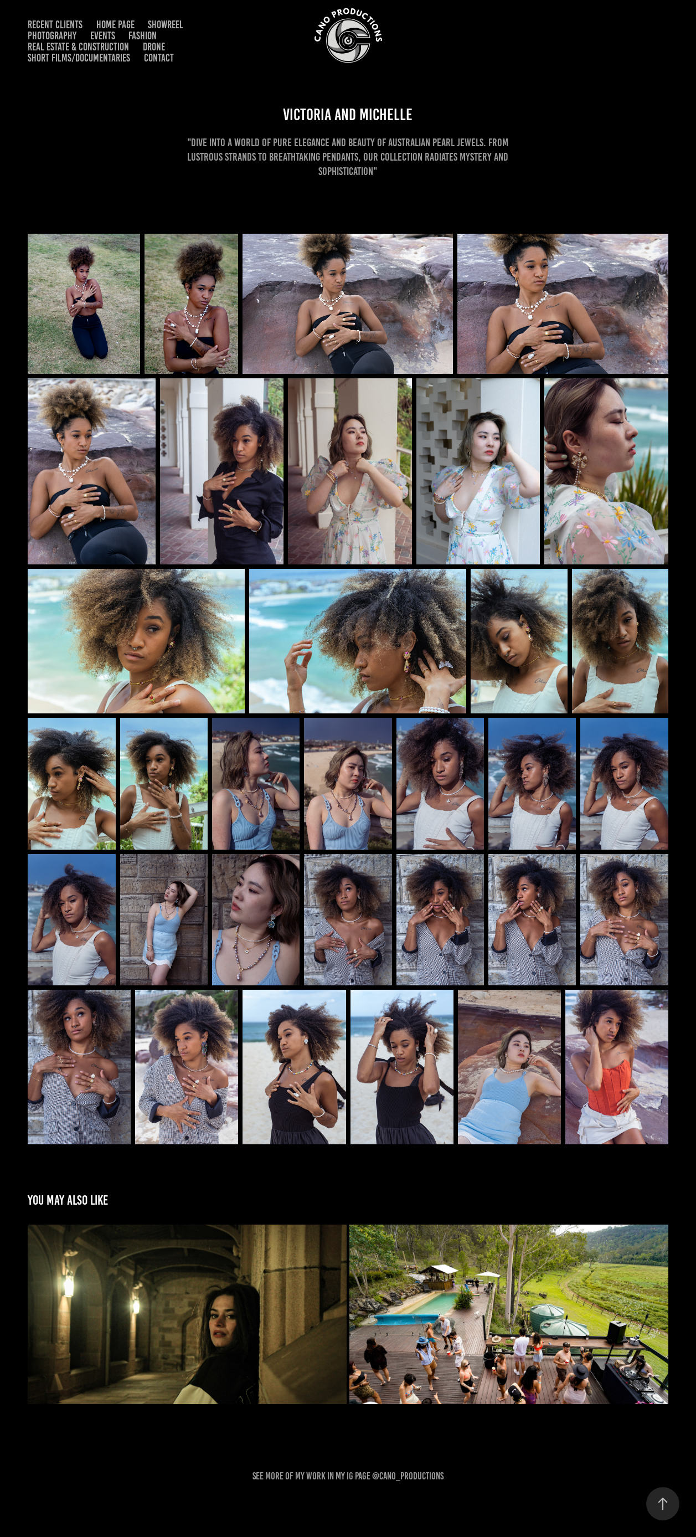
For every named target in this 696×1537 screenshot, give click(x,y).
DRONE (154, 47)
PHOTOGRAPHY (52, 36)
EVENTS (102, 36)
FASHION (142, 36)
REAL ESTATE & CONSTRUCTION (78, 47)
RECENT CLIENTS (55, 24)
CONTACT (159, 58)
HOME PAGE (115, 24)
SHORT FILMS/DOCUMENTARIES (79, 58)
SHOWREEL (165, 24)
